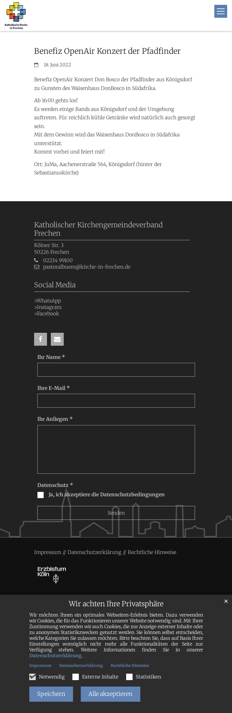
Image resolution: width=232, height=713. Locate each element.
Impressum (40, 665)
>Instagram (47, 307)
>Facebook (46, 314)
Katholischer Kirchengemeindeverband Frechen (98, 229)
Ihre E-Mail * (53, 388)
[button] (40, 339)
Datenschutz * (55, 485)
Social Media (55, 285)
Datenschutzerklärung (55, 656)
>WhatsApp (47, 301)
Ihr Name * (51, 357)
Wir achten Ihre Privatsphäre (116, 603)
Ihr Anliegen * (55, 419)
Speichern (51, 694)
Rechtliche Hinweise (130, 665)
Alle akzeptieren (110, 694)
